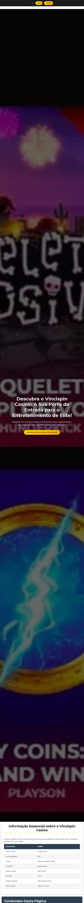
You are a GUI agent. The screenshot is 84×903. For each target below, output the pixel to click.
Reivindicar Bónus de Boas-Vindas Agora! (42, 432)
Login (39, 3)
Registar (48, 3)
